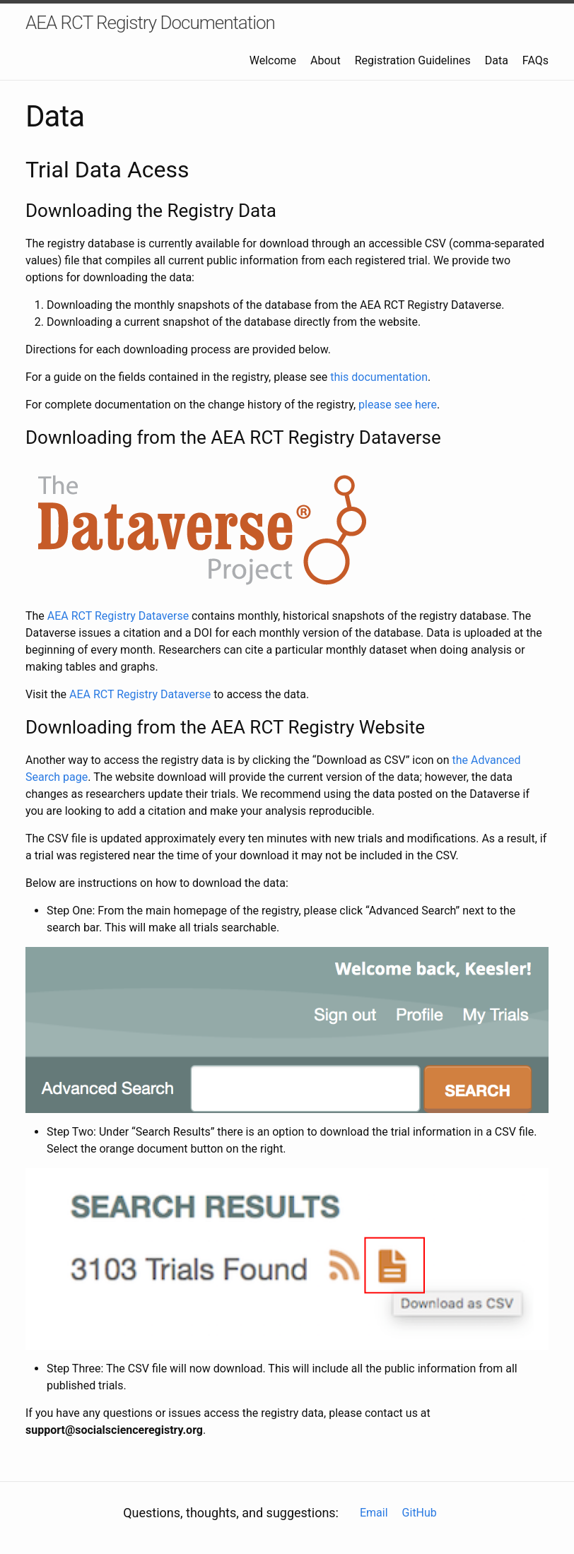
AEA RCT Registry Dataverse (118, 616)
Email (374, 1512)
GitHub (419, 1512)
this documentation (379, 377)
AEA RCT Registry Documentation (150, 22)
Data (496, 60)
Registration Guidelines (413, 60)
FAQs (535, 60)
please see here (397, 404)
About (325, 60)
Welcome (273, 60)
